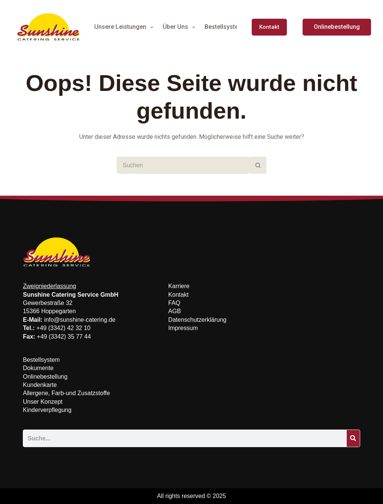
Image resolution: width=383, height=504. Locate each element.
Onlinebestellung (337, 26)
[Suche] (353, 438)
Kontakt (269, 27)
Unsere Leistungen (125, 27)
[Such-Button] (257, 165)
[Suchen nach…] (183, 165)
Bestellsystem (229, 27)
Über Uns (180, 27)
